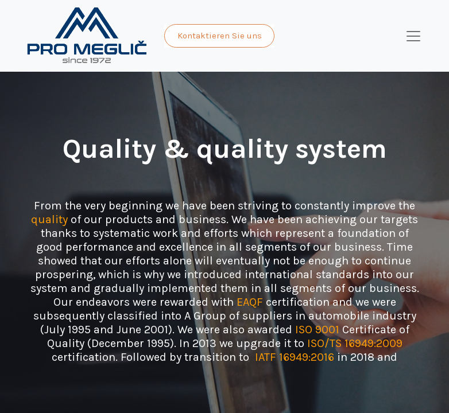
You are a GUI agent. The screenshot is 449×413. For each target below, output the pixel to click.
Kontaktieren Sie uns (219, 35)
